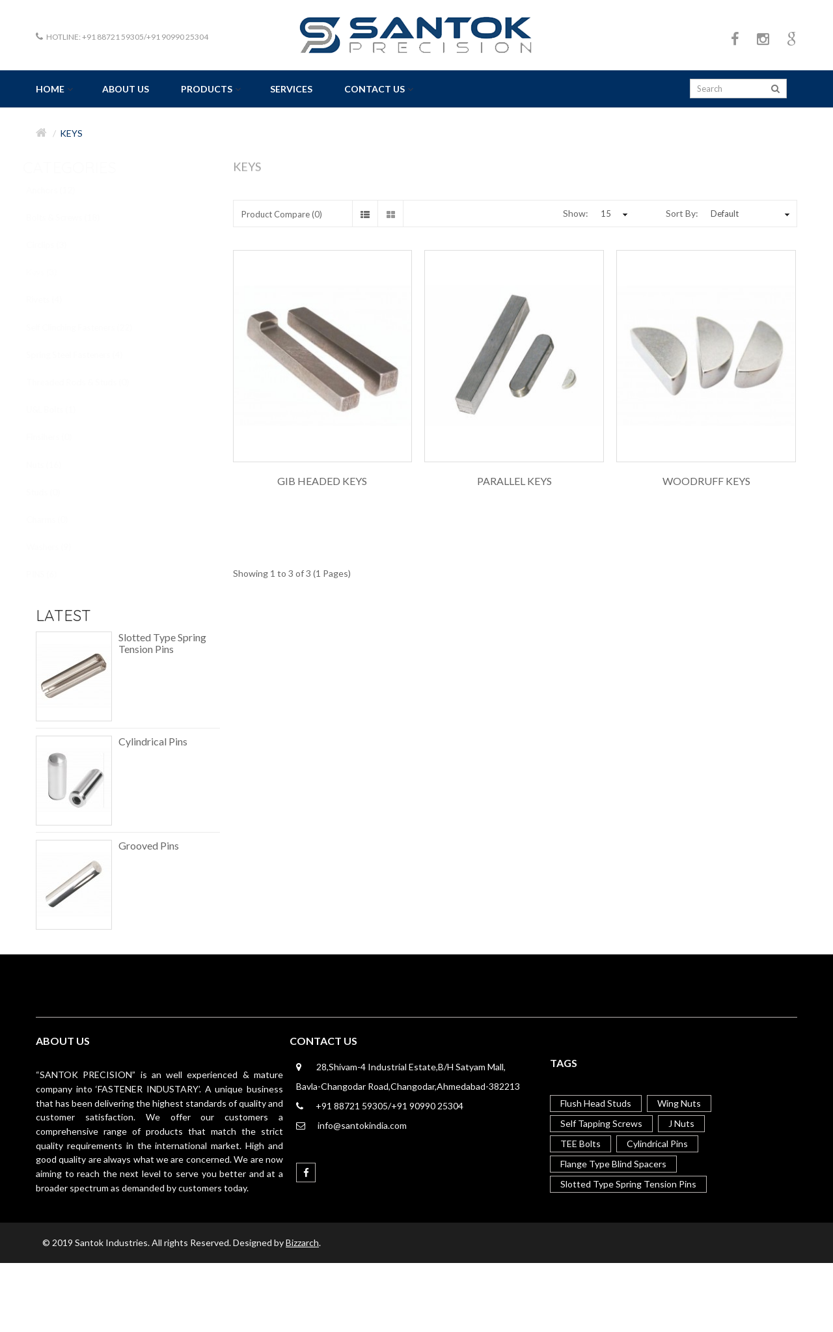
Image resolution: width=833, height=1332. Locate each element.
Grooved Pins (148, 846)
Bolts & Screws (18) (74, 217)
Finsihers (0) (60, 437)
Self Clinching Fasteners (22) (91, 327)
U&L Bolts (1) (62, 409)
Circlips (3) (58, 245)
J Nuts (681, 1123)
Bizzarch (302, 1242)
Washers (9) (60, 547)
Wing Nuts (679, 1103)
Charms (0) (58, 519)
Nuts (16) (55, 465)
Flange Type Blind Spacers (613, 1163)
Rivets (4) (56, 299)
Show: (575, 213)
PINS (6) (53, 574)
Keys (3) (53, 272)
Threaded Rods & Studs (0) (89, 382)
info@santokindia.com (362, 1125)
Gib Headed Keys (322, 481)
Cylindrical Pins (152, 741)
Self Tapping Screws (601, 1123)
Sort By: (682, 213)
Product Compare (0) (281, 214)
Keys (71, 133)
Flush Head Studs (595, 1103)
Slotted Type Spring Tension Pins (162, 643)
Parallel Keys (514, 481)
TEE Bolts (580, 1143)
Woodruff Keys (706, 481)
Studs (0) (55, 492)
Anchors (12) (62, 190)
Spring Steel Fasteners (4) (86, 355)
